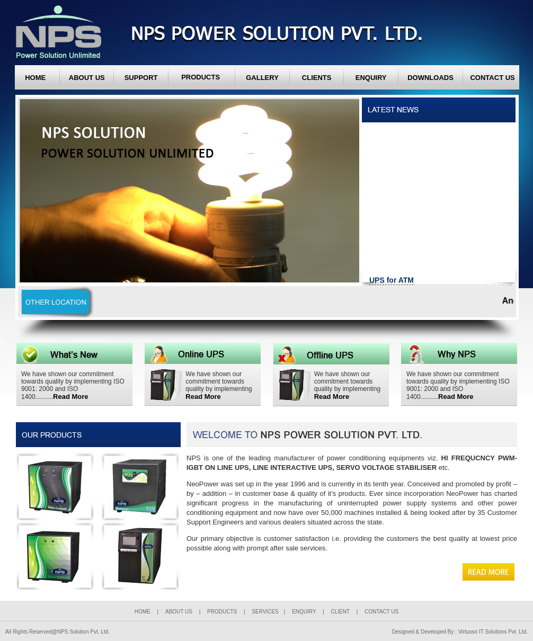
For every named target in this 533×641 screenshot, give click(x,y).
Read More (70, 396)
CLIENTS (317, 78)
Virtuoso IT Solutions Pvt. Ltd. (493, 632)
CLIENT (340, 612)
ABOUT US (87, 78)
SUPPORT (141, 78)
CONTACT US (492, 78)
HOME (35, 78)
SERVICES (265, 612)
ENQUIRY (371, 78)
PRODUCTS (222, 612)
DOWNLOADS (430, 78)
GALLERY (262, 78)
